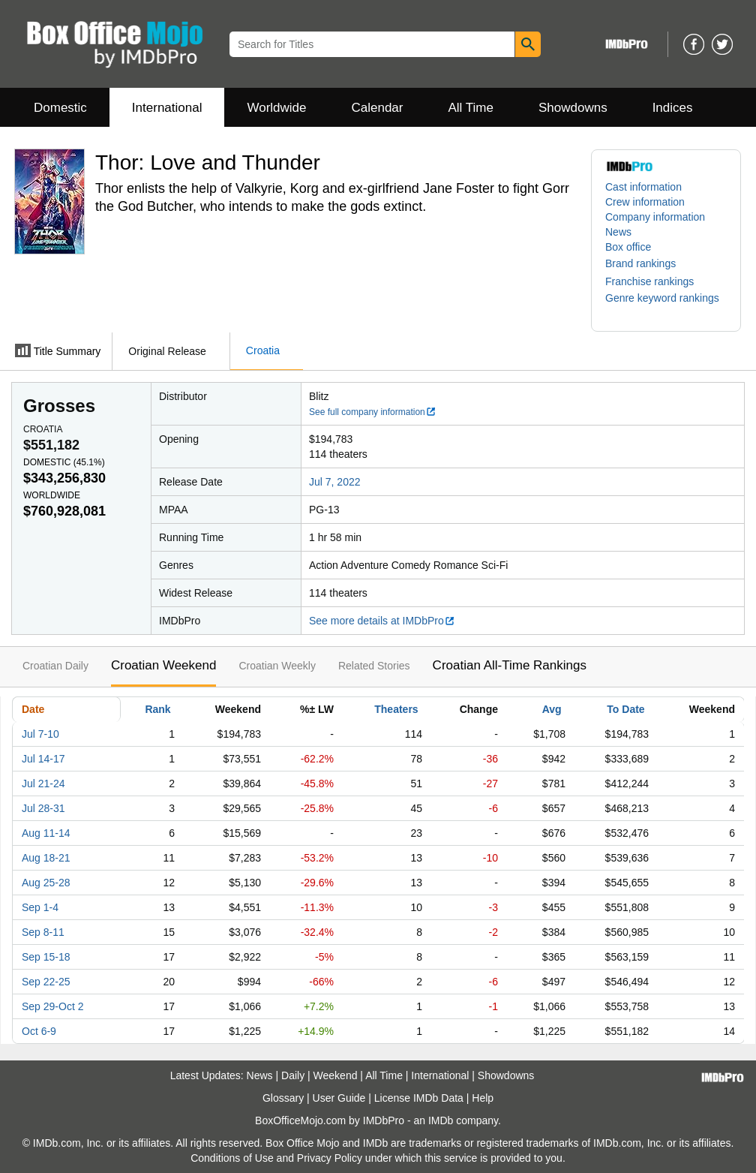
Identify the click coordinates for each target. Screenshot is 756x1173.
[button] (648, 263)
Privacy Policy (329, 1158)
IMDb (440, 1120)
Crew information (645, 202)
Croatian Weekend (164, 665)
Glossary (283, 1098)
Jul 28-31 (43, 808)
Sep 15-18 (46, 957)
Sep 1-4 (40, 907)
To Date (625, 709)
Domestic (60, 108)
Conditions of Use (232, 1158)
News (618, 232)
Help (483, 1098)
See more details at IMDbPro (382, 621)
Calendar (378, 108)
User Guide (339, 1098)
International (167, 108)
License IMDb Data (419, 1098)
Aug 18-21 (46, 858)
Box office (628, 247)
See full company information (372, 412)
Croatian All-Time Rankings (509, 665)
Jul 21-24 (43, 783)
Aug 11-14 (46, 833)
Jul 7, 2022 (335, 482)
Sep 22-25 (46, 982)
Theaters (396, 709)
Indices (672, 108)
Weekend (336, 1075)
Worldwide (276, 108)
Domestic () (64, 462)
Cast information (643, 187)
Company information (655, 217)
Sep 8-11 (43, 932)
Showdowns (573, 108)
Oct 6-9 (39, 1031)
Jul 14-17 (43, 759)
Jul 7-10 (40, 734)
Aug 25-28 (46, 883)
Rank (157, 709)
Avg (552, 709)
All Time (471, 108)
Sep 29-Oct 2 (53, 1006)
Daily (292, 1075)
